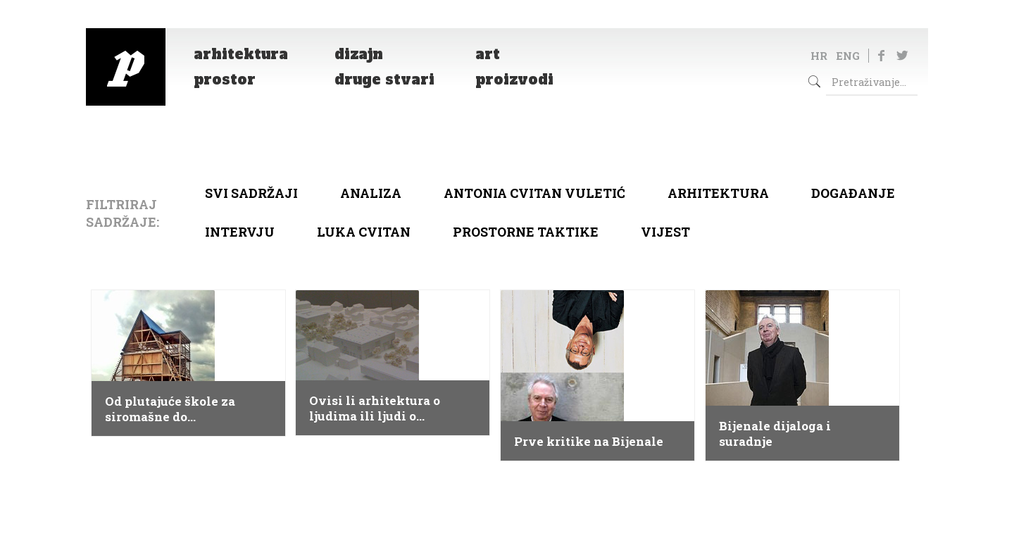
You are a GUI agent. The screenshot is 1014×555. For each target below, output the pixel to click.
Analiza (370, 193)
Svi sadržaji (251, 193)
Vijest (665, 231)
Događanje (853, 193)
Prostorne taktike (526, 231)
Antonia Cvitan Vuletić (534, 193)
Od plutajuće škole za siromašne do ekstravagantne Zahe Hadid (171, 409)
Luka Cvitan (364, 231)
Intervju (240, 231)
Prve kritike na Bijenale (588, 441)
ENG (848, 56)
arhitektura (718, 193)
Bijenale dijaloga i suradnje (775, 433)
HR (818, 56)
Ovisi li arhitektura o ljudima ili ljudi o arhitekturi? (374, 408)
